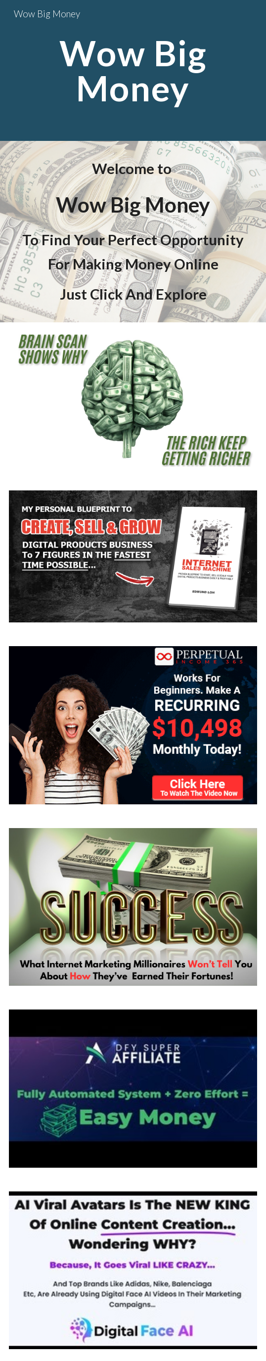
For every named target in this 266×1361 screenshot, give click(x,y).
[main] (133, 70)
